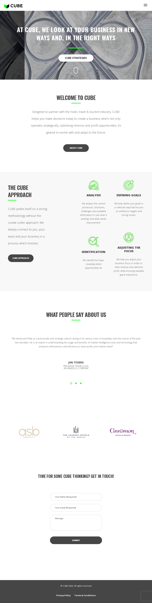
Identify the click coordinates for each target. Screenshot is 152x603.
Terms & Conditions (85, 595)
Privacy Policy (63, 595)
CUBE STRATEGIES (76, 58)
